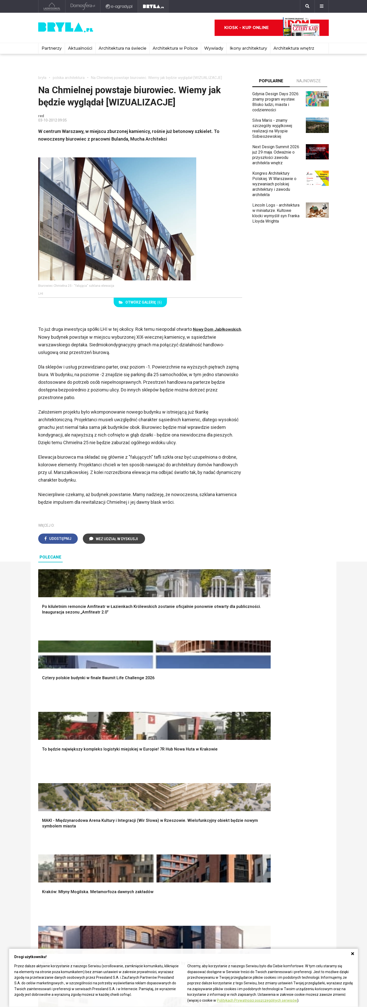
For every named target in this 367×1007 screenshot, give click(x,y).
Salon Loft (126, 858)
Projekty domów (131, 777)
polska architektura (69, 77)
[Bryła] (153, 6)
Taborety (274, 864)
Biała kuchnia (203, 835)
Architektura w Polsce (175, 48)
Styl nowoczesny (58, 858)
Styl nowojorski (56, 847)
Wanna (197, 800)
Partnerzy (52, 48)
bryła (42, 77)
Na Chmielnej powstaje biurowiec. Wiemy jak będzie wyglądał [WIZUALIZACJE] (156, 77)
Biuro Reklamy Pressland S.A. (299, 900)
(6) (140, 302)
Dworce (105, 915)
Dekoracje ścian (206, 777)
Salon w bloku (129, 841)
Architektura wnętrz (293, 48)
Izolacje (124, 794)
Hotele (163, 915)
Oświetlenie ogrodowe (63, 777)
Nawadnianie (54, 783)
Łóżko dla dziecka (282, 835)
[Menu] (322, 6)
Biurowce (106, 909)
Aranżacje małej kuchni (211, 847)
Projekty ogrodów (58, 788)
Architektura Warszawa (58, 892)
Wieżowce (167, 909)
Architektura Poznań (56, 909)
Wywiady (213, 48)
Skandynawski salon (135, 847)
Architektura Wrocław (57, 903)
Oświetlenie (202, 806)
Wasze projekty (231, 898)
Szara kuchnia (204, 841)
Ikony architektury (248, 48)
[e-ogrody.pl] (119, 6)
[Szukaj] (307, 6)
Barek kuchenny (280, 847)
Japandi (50, 852)
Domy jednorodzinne (116, 892)
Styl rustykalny (279, 800)
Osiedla (105, 898)
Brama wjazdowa (132, 811)
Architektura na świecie (122, 48)
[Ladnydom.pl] (51, 6)
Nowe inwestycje (173, 920)
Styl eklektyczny (57, 835)
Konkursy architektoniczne (240, 920)
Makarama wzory (207, 783)
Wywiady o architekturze (179, 926)
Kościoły (165, 903)
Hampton (274, 783)
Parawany (275, 858)
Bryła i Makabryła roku (236, 903)
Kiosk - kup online (272, 28)
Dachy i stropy (130, 800)
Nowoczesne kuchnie (211, 852)
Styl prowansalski (282, 811)
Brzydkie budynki (53, 920)
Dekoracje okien (206, 788)
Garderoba (201, 794)
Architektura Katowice (57, 915)
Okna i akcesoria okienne (139, 806)
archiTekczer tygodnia (236, 892)
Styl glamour (277, 788)
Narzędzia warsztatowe (138, 783)
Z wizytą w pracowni (235, 915)
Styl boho (274, 777)
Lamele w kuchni (206, 858)
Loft (270, 806)
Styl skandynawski (282, 794)
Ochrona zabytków (233, 909)
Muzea (164, 898)
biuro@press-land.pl (295, 892)
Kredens (273, 841)
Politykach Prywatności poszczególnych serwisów (257, 1000)
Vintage (49, 841)
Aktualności (80, 48)
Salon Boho (127, 852)
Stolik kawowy (279, 852)
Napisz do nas (290, 908)
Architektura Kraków (56, 898)
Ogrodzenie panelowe (136, 788)
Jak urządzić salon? (135, 835)
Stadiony (105, 903)
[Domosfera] (82, 6)
